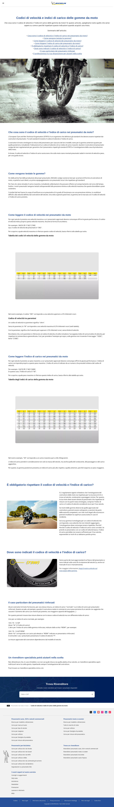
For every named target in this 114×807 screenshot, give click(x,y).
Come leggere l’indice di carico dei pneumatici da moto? (57, 43)
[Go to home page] (58, 3)
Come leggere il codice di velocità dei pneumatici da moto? (57, 41)
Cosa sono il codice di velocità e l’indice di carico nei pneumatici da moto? (58, 36)
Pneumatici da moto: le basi (20, 706)
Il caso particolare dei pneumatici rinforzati (57, 51)
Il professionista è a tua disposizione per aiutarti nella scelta (57, 53)
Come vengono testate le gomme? (57, 38)
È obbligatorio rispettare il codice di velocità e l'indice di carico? (57, 46)
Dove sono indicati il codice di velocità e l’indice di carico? (57, 48)
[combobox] (57, 694)
